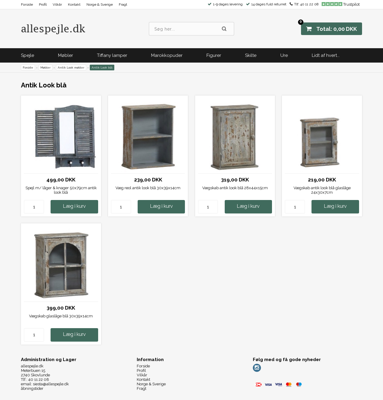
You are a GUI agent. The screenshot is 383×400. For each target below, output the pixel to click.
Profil (43, 4)
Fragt (123, 4)
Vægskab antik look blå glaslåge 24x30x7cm (322, 190)
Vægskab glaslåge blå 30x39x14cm (61, 316)
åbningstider (32, 388)
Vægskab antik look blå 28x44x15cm (235, 188)
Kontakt (74, 4)
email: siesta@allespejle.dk (45, 384)
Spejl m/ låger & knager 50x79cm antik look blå (61, 190)
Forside (27, 4)
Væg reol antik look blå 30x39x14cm (147, 188)
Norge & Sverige (99, 4)
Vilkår (57, 4)
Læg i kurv (74, 206)
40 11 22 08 (309, 4)
